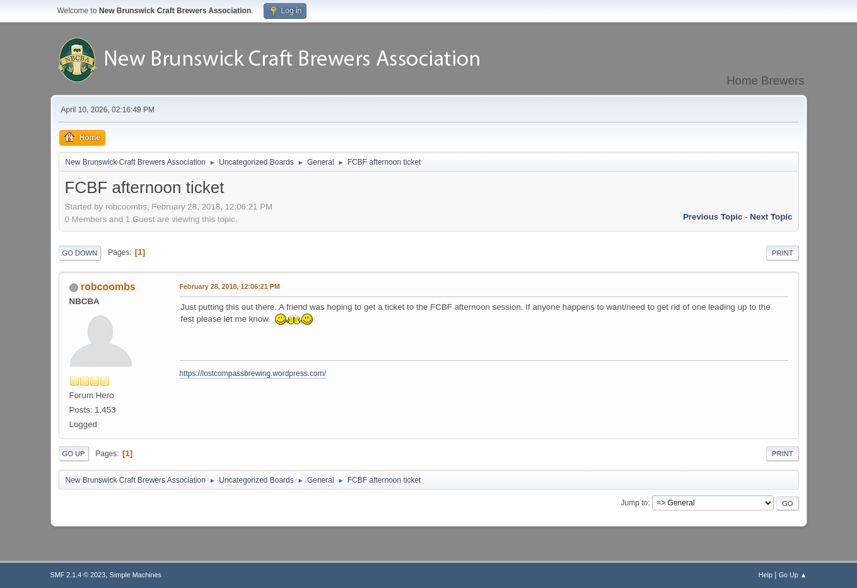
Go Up (73, 453)
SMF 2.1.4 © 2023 (78, 575)
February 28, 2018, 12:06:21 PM (230, 286)
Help (765, 575)
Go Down (80, 253)
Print (782, 253)
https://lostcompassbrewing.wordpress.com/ (253, 373)
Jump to (634, 502)
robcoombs (108, 286)
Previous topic (713, 216)
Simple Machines (135, 575)
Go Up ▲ (793, 575)
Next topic (771, 216)
